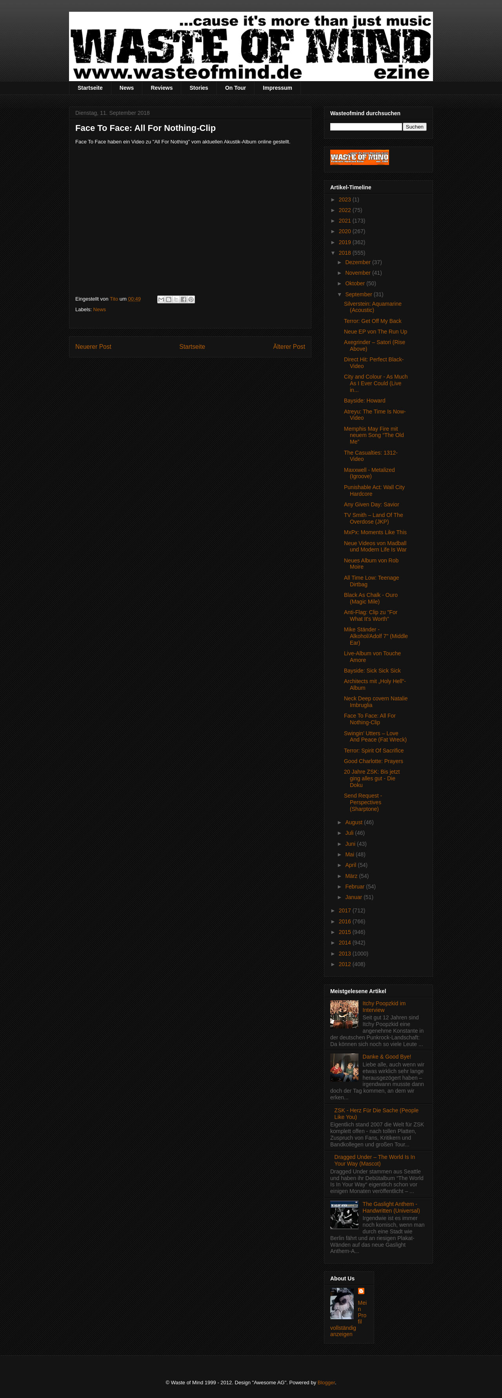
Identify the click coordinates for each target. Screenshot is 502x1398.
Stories (198, 88)
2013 (346, 953)
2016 (346, 921)
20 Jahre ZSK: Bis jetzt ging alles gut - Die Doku (372, 778)
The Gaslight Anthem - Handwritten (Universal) (391, 1207)
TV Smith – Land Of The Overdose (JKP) (373, 518)
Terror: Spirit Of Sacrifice (374, 750)
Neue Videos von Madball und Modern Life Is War (375, 546)
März (352, 876)
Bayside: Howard (365, 400)
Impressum (277, 88)
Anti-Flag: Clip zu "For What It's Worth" (370, 615)
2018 (346, 253)
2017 (346, 910)
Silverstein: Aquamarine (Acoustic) (373, 307)
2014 (346, 942)
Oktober (355, 283)
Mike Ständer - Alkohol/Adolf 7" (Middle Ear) (376, 636)
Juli (350, 833)
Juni (351, 844)
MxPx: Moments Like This (375, 532)
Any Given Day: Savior (371, 504)
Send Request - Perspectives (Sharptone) (363, 802)
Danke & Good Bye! (387, 1056)
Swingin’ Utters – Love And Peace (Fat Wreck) (375, 736)
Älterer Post (289, 346)
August (354, 822)
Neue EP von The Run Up (375, 331)
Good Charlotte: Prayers (373, 761)
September (359, 294)
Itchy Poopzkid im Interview (384, 1006)
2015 (346, 932)
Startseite (90, 88)
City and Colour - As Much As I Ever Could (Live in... (376, 383)
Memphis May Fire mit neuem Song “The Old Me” (374, 435)
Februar (355, 886)
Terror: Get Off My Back (373, 321)
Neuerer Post (93, 346)
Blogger (326, 1382)
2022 (346, 210)
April (351, 865)
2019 (346, 242)
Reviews (162, 88)
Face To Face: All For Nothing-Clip (370, 719)
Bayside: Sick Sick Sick (372, 670)
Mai (350, 854)
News (127, 88)
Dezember (358, 262)
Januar (354, 897)
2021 (346, 221)
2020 (346, 231)
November (358, 273)
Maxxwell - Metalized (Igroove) (369, 473)
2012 (346, 964)
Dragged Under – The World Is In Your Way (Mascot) (375, 1160)
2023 (346, 199)
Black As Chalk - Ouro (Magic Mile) (371, 598)
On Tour (235, 88)
